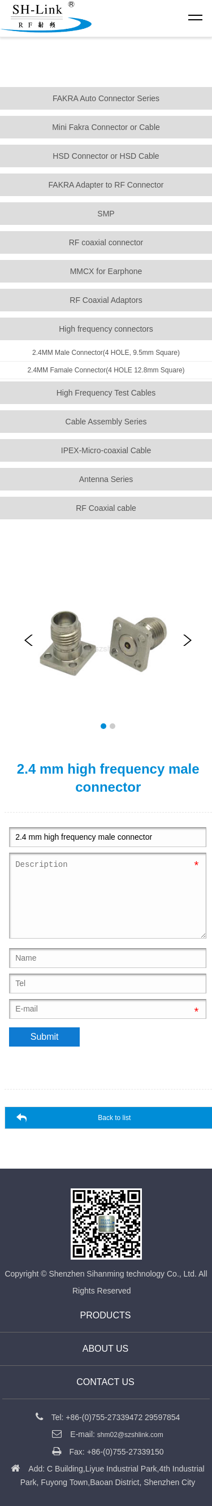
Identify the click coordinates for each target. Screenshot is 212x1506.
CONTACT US (105, 1382)
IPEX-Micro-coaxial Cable (106, 450)
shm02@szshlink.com (130, 1435)
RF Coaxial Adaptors (106, 300)
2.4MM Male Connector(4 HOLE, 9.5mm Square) (106, 353)
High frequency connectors (106, 328)
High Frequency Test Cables (106, 392)
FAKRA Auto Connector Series (106, 98)
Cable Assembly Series (106, 421)
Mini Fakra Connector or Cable (106, 127)
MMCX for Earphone (106, 271)
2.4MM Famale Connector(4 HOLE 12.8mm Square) (105, 370)
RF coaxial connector (106, 242)
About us (106, 1348)
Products (105, 1315)
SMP (105, 213)
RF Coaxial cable (106, 508)
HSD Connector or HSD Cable (106, 155)
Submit (45, 1036)
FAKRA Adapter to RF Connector (106, 184)
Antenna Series (106, 479)
